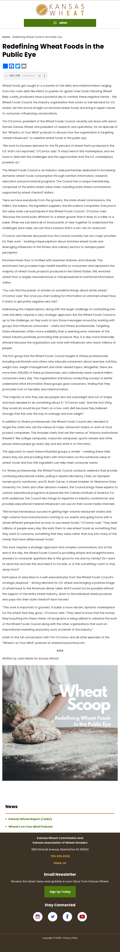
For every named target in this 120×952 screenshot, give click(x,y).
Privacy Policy (70, 937)
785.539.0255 (60, 856)
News (11, 807)
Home (6, 37)
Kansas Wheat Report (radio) (30, 819)
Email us (60, 863)
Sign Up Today (60, 892)
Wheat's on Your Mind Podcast (30, 826)
